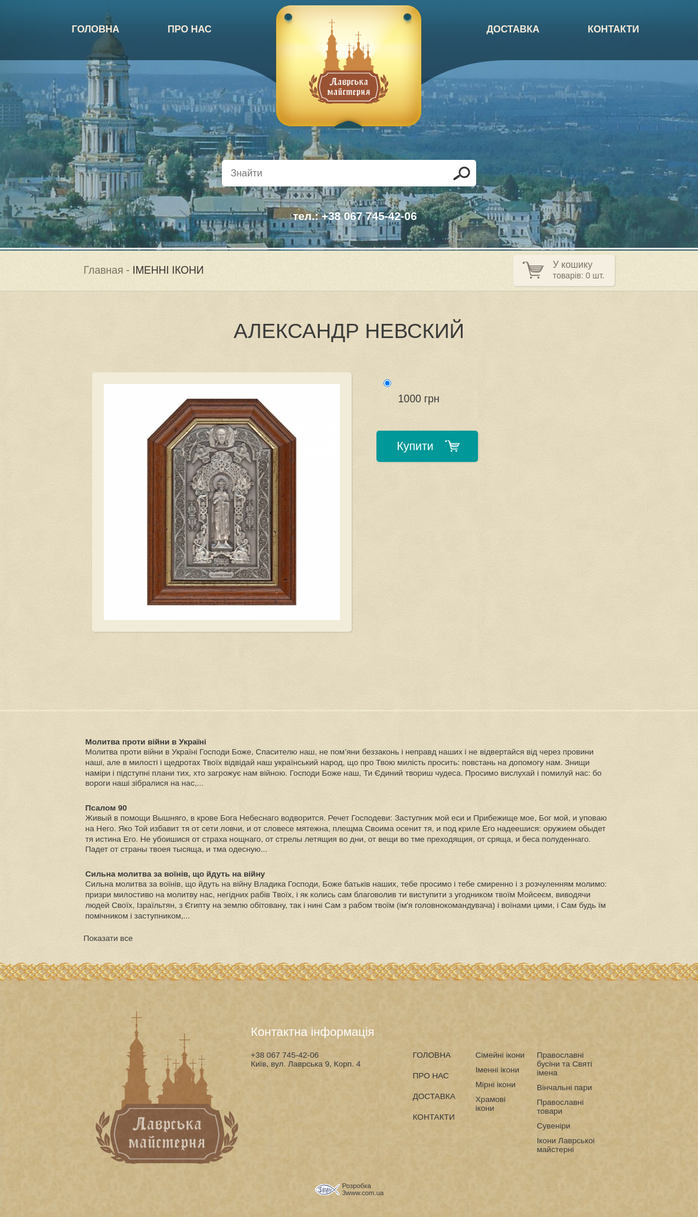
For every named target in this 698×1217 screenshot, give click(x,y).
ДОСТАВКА (512, 29)
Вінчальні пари (564, 1087)
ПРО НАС (190, 29)
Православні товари (560, 1107)
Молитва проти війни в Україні (146, 741)
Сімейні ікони (500, 1055)
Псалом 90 (106, 807)
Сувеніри (554, 1125)
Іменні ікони (497, 1069)
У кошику (572, 265)
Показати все (108, 938)
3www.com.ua (363, 1192)
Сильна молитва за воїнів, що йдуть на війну (176, 874)
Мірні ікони (496, 1084)
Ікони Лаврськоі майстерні (566, 1145)
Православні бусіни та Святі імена (564, 1064)
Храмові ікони (491, 1104)
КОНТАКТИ (613, 29)
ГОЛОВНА (96, 29)
